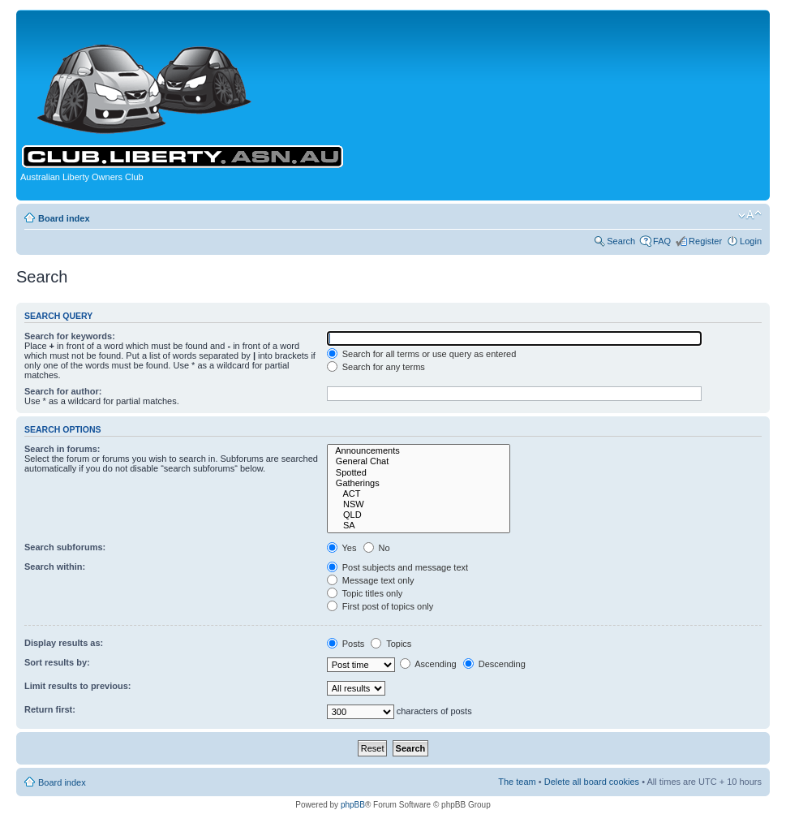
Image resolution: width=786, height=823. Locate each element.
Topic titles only (364, 593)
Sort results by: (57, 662)
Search (621, 241)
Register (705, 241)
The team (516, 781)
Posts (346, 643)
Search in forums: (62, 449)
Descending (494, 664)
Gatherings (419, 483)
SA (419, 525)
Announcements (419, 451)
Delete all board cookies (591, 781)
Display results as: (63, 643)
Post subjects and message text (397, 567)
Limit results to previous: (77, 686)
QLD (419, 515)
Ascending (428, 664)
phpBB (353, 804)
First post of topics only (380, 606)
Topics (391, 643)
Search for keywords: (69, 336)
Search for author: (62, 391)
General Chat (419, 461)
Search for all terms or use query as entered (422, 354)
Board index (64, 218)
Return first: (49, 709)
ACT (419, 494)
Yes (342, 548)
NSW (419, 504)
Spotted (419, 473)
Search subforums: (64, 547)
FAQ (662, 241)
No (376, 548)
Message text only (370, 580)
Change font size (750, 215)
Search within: (54, 566)
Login (751, 241)
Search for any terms (376, 367)
